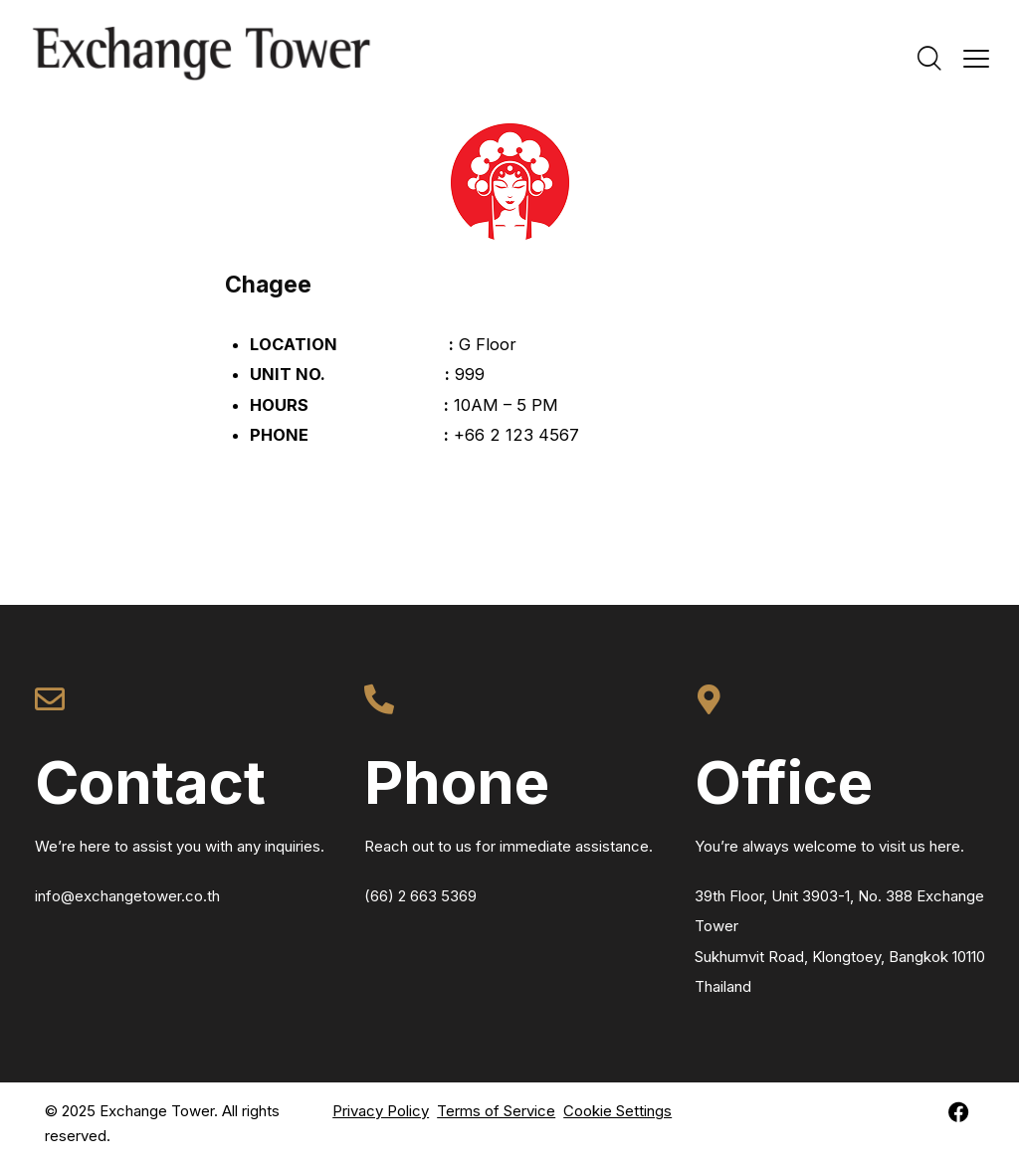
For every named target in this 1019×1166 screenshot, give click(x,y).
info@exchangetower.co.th (127, 895)
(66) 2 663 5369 (420, 895)
